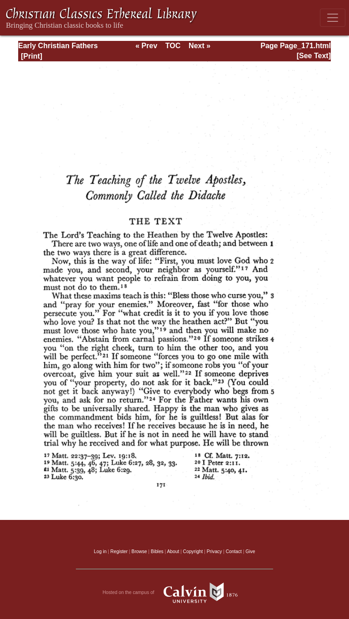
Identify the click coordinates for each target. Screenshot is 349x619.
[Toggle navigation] (332, 18)
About (173, 551)
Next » (199, 46)
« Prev (146, 46)
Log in (100, 551)
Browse (139, 551)
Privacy (214, 551)
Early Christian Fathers (58, 46)
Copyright (193, 551)
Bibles (157, 551)
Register (119, 551)
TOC (172, 46)
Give (250, 551)
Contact (234, 551)
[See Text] (314, 56)
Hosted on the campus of (175, 593)
